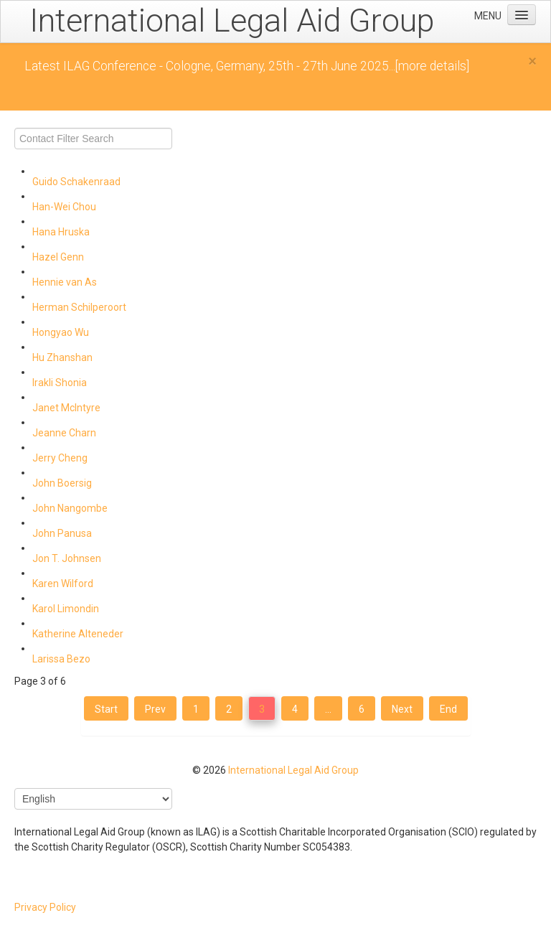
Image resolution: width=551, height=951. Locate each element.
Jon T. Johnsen (66, 558)
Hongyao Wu (60, 332)
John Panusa (62, 533)
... (328, 709)
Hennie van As (64, 282)
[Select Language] (93, 799)
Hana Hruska (61, 232)
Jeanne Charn (64, 433)
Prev (155, 709)
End (448, 709)
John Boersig (62, 483)
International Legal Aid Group (293, 770)
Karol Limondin (65, 608)
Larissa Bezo (61, 659)
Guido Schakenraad (76, 181)
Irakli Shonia (59, 382)
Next (402, 709)
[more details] (432, 66)
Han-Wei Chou (64, 206)
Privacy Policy (45, 907)
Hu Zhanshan (62, 357)
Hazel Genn (58, 257)
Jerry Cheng (60, 458)
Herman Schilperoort (79, 307)
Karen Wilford (62, 583)
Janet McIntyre (66, 407)
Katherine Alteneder (77, 634)
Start (106, 709)
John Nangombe (70, 508)
